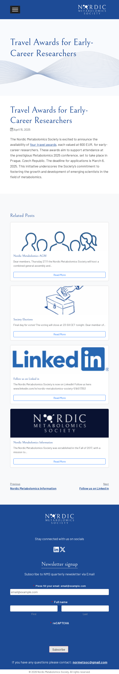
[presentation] (39, 633)
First (33, 614)
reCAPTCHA (59, 623)
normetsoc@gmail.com (90, 662)
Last (85, 614)
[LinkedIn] (57, 550)
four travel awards (43, 144)
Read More (60, 274)
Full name (59, 602)
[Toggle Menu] (15, 9)
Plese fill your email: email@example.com (59, 585)
